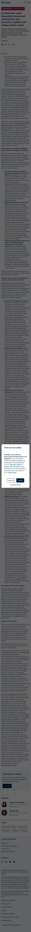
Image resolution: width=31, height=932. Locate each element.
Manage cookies (15, 485)
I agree (20, 480)
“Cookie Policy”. (12, 473)
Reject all (11, 480)
